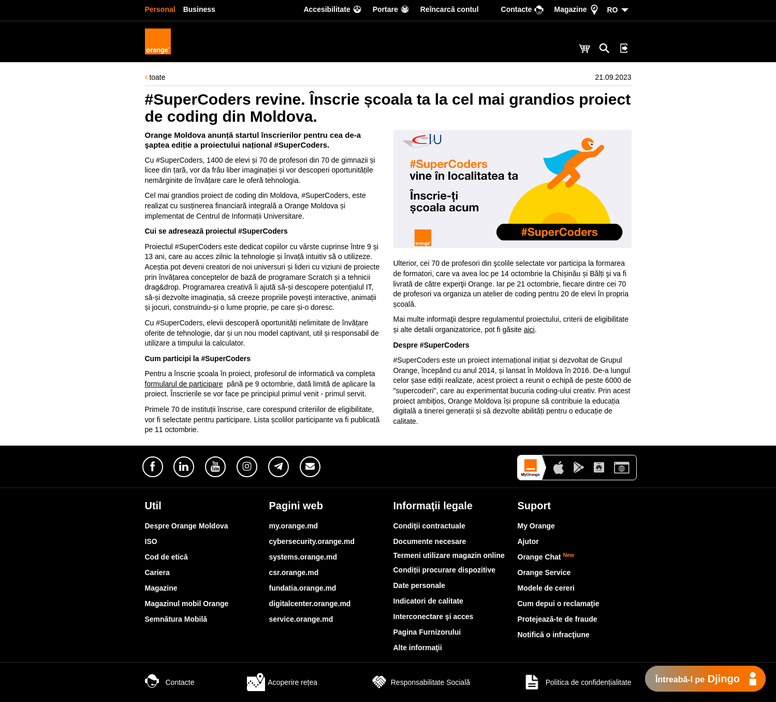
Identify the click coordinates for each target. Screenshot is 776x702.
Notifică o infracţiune (554, 635)
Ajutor (528, 541)
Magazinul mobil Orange (187, 603)
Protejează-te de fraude (557, 619)
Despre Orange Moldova (186, 526)
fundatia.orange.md (302, 588)
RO (612, 10)
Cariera (157, 572)
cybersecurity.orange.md (312, 541)
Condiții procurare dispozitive (444, 570)
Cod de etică (166, 557)
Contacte (170, 682)
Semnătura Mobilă (176, 619)
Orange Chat (546, 557)
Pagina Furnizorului (427, 632)
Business (199, 9)
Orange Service (544, 572)
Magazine (161, 588)
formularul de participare (184, 384)
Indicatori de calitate (428, 601)
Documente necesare (429, 541)
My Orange (536, 526)
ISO (151, 541)
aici (529, 329)
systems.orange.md (303, 557)
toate (155, 77)
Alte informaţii (417, 647)
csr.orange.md (294, 572)
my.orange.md (293, 526)
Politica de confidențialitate (577, 682)
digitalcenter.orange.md (310, 603)
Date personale (419, 585)
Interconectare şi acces (433, 616)
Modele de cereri (546, 588)
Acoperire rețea (282, 682)
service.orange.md (301, 619)
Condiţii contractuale (429, 526)
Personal (160, 9)
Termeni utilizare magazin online (449, 555)
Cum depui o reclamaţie (558, 603)
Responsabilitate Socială (420, 682)
